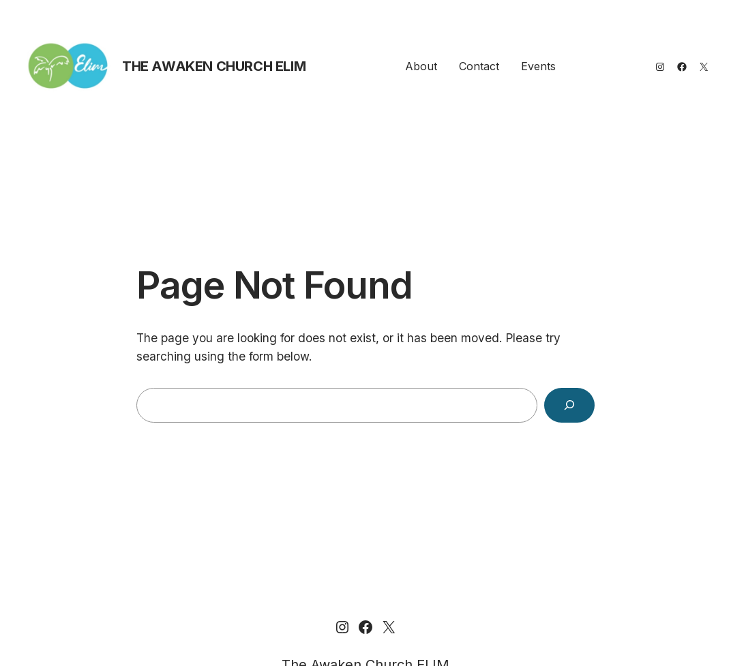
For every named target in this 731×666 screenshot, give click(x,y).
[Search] (569, 405)
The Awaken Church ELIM (213, 66)
